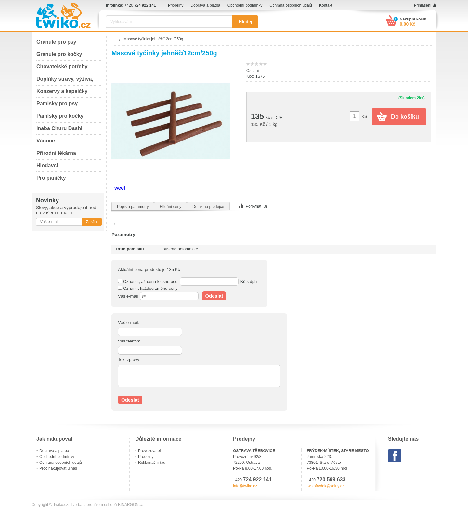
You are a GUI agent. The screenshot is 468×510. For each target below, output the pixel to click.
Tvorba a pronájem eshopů (93, 505)
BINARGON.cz (131, 505)
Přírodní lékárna (56, 153)
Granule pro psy (56, 42)
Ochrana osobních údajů (290, 5)
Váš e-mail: (128, 322)
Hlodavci (47, 165)
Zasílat (92, 222)
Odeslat (214, 296)
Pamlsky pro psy (57, 103)
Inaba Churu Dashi (59, 128)
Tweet (118, 188)
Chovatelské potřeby (61, 66)
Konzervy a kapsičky (61, 91)
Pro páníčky (51, 178)
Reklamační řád (151, 462)
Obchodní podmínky (245, 5)
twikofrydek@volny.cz (325, 486)
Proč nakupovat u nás (58, 468)
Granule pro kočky (59, 54)
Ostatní (252, 70)
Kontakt (325, 5)
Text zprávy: (129, 359)
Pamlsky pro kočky (60, 116)
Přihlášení (422, 5)
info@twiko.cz (245, 486)
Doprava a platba (205, 5)
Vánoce (45, 140)
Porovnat (256, 206)
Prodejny (175, 5)
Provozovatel (149, 451)
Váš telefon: (129, 341)
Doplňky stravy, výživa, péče (64, 81)
